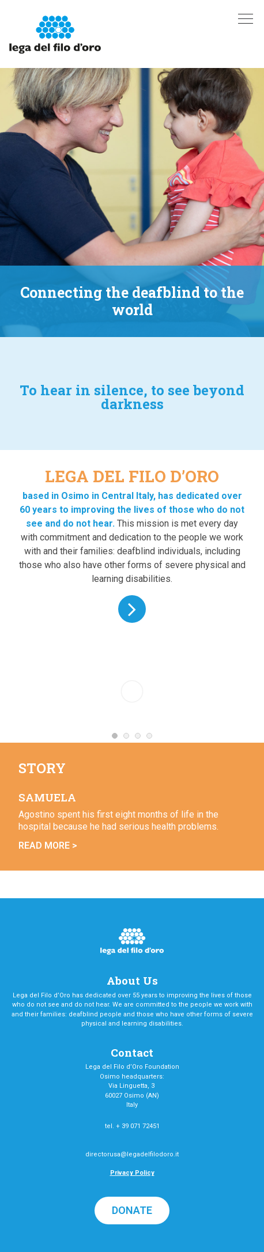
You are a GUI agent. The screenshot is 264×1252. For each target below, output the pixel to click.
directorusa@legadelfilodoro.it (132, 1154)
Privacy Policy (132, 1173)
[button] (132, 1210)
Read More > (47, 845)
